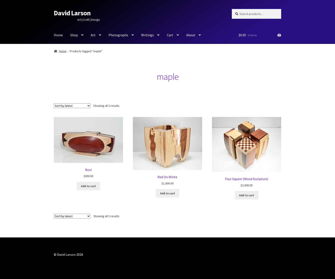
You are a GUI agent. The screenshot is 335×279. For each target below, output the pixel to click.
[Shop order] (72, 105)
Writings (147, 35)
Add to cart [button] (88, 186)
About (190, 35)
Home (58, 35)
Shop (74, 35)
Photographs (118, 35)
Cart (170, 35)
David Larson (72, 13)
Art (93, 35)
